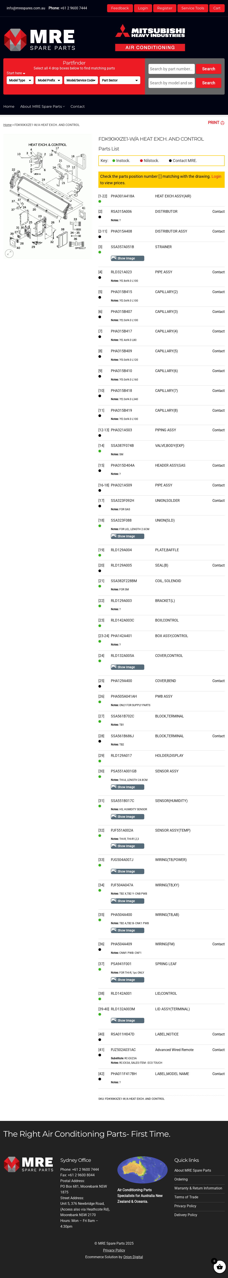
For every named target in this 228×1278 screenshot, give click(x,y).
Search (208, 69)
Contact (78, 106)
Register (164, 8)
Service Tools (192, 8)
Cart (217, 8)
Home (8, 106)
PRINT (216, 122)
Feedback (120, 8)
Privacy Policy (114, 1250)
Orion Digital (133, 1257)
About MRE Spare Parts (42, 106)
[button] (9, 253)
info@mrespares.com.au (26, 8)
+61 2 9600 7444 (73, 8)
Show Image (126, 258)
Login (143, 8)
